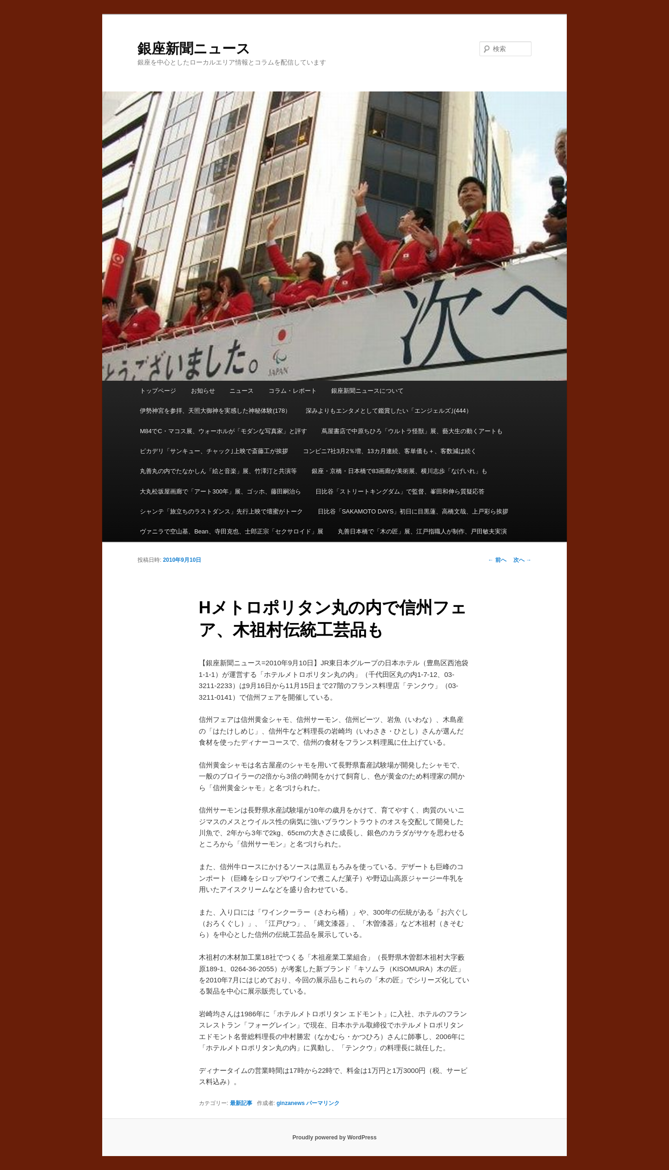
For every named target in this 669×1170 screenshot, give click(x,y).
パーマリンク (323, 1103)
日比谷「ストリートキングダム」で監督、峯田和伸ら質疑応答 (400, 491)
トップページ (158, 390)
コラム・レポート (293, 390)
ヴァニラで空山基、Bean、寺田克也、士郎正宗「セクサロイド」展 (231, 531)
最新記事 (241, 1103)
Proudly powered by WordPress (334, 1137)
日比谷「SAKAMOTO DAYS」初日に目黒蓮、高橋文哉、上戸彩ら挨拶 (413, 511)
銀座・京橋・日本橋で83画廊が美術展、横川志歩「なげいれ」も (399, 471)
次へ (522, 560)
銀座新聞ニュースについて (367, 390)
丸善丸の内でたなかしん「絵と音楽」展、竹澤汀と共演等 (218, 471)
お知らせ (203, 390)
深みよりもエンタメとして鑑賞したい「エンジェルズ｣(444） (389, 410)
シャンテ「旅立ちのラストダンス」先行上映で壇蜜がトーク (221, 511)
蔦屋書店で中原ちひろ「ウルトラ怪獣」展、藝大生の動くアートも (412, 431)
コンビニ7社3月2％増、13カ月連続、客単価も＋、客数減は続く (390, 451)
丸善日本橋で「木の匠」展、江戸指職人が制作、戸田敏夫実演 (422, 531)
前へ (497, 560)
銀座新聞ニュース (194, 48)
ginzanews (290, 1103)
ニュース (242, 390)
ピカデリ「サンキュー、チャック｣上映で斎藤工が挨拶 (214, 451)
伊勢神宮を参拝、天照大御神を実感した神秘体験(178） (215, 410)
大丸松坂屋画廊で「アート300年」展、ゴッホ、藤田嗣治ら (220, 491)
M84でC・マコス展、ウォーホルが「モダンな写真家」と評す (223, 431)
